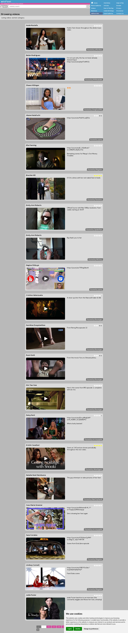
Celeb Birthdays (109, 11)
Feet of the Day (108, 8)
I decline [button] (77, 629)
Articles (106, 5)
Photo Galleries (96, 5)
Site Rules (107, 3)
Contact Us (120, 13)
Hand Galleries (108, 13)
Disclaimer (119, 11)
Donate (118, 5)
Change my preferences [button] (91, 629)
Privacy (118, 8)
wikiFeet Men (95, 13)
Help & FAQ (120, 3)
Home (95, 3)
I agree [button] (70, 629)
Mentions (94, 11)
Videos (93, 8)
